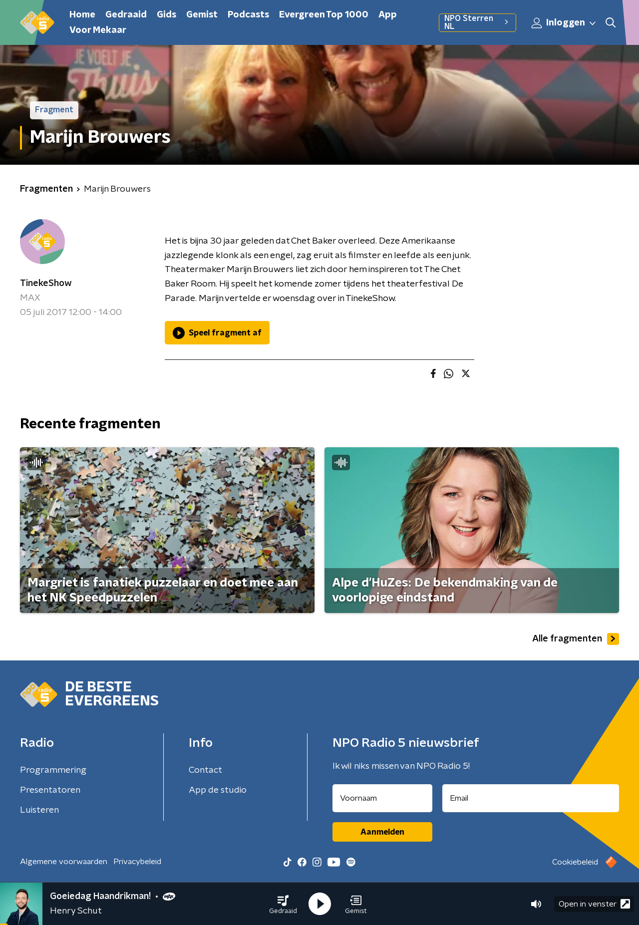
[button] (283, 904)
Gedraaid (126, 14)
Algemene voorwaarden (63, 862)
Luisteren (39, 810)
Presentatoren (50, 790)
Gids (166, 14)
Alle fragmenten (575, 639)
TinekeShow (46, 283)
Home (82, 14)
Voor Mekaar (97, 30)
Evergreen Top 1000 (323, 14)
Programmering (53, 770)
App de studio (218, 790)
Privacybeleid (137, 862)
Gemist (202, 14)
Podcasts (248, 14)
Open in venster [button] (594, 904)
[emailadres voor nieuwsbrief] (531, 798)
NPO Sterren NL (477, 22)
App (387, 14)
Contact (205, 770)
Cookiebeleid (575, 862)
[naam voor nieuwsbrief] (382, 798)
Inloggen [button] (564, 22)
